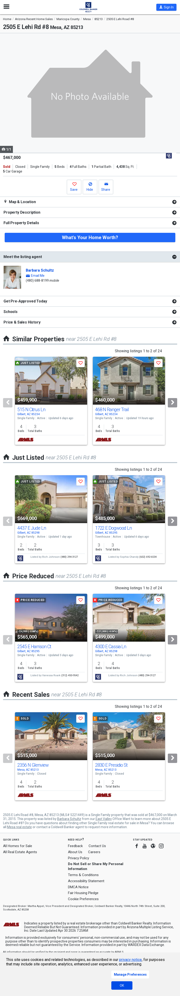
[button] (166, 7)
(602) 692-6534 (148, 556)
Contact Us (97, 846)
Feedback (75, 846)
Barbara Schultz (40, 270)
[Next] (172, 402)
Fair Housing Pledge (83, 893)
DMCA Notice (78, 887)
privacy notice (130, 959)
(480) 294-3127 (69, 556)
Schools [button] (11, 311)
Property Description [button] (22, 212)
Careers (94, 852)
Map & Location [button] (20, 202)
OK (122, 985)
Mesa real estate (19, 827)
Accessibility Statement (86, 881)
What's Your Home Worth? (90, 237)
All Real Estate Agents (20, 852)
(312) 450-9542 (70, 675)
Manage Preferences (130, 974)
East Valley (104, 819)
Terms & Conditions (83, 875)
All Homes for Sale (17, 846)
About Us (75, 852)
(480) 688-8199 (37, 280)
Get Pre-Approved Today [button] (25, 301)
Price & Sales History (22, 322)
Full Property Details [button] (21, 223)
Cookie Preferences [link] (83, 899)
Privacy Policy (78, 858)
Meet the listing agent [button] (23, 257)
